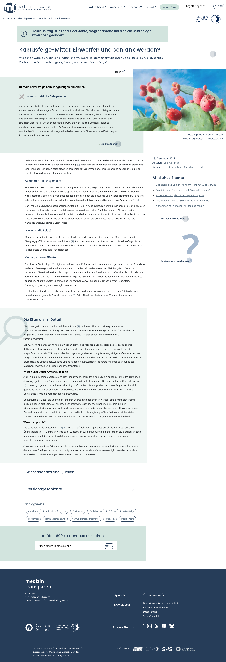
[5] (137, 199)
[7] (74, 295)
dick (64, 511)
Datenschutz (150, 611)
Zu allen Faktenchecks (173, 218)
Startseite (7, 18)
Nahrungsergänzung (55, 518)
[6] (26, 249)
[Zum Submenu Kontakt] (150, 7)
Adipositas (51, 511)
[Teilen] (120, 72)
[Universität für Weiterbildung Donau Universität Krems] (68, 628)
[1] (134, 199)
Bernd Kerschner (173, 167)
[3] (78, 164)
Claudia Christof (194, 167)
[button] (85, 473)
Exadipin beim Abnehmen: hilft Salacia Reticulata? (183, 190)
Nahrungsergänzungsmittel (85, 518)
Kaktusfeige (128, 511)
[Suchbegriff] (76, 545)
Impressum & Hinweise (156, 607)
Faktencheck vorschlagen (175, 260)
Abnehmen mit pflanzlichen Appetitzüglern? (180, 195)
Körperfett (33, 518)
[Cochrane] (38, 627)
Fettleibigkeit (95, 511)
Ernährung (77, 511)
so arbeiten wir (109, 143)
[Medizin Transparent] (28, 7)
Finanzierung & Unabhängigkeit (160, 602)
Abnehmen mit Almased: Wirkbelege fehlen (180, 205)
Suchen (219, 6)
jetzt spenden (153, 595)
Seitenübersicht (151, 616)
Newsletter (122, 604)
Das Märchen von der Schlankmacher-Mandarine (182, 200)
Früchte (112, 511)
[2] (57, 427)
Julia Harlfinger (172, 162)
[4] (61, 427)
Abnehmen (33, 511)
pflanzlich (110, 518)
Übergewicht (127, 518)
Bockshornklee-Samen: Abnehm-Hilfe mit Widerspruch (186, 184)
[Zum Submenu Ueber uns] (135, 7)
